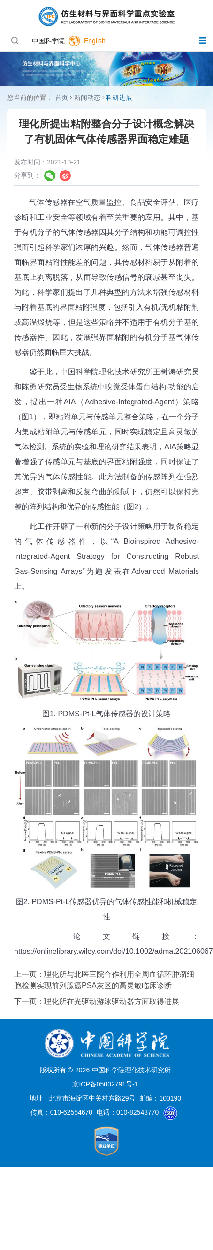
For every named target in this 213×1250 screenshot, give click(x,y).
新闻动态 (87, 97)
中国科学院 (48, 41)
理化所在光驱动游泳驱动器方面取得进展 (111, 1001)
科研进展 (119, 97)
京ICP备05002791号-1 (105, 1084)
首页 (61, 97)
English (95, 41)
